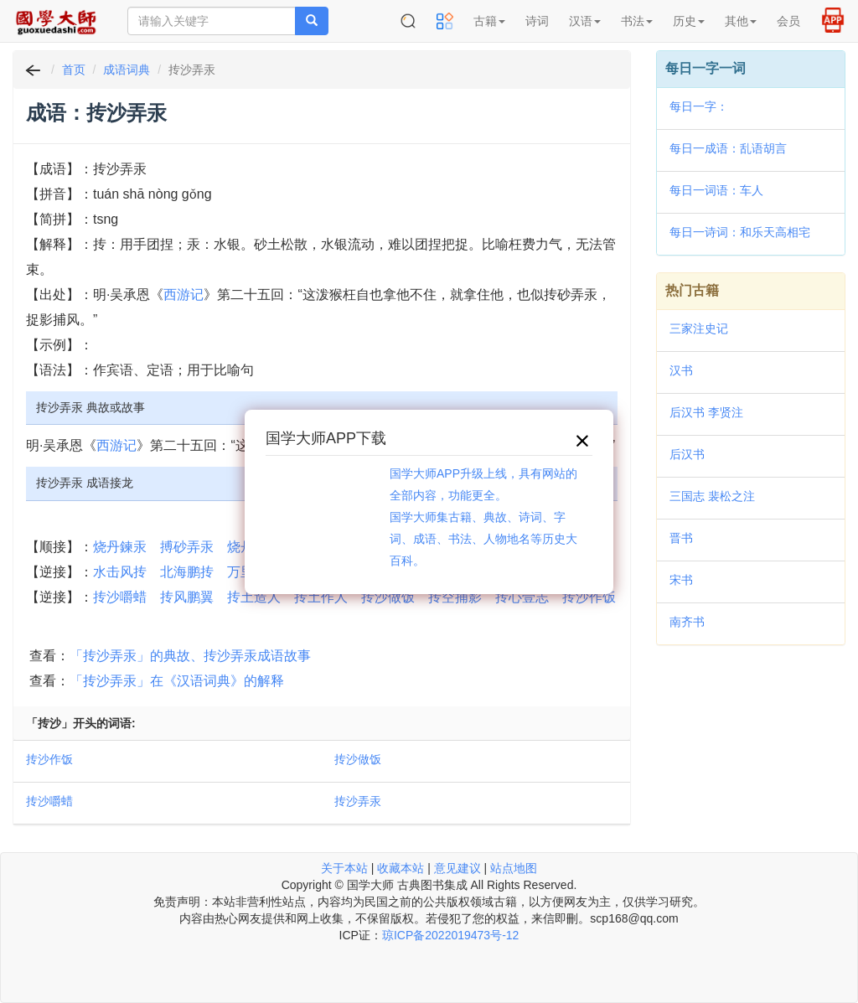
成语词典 (126, 69)
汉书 (681, 370)
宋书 (681, 580)
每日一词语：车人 (716, 190)
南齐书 (687, 621)
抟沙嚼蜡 (120, 597)
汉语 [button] (585, 21)
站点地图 (513, 868)
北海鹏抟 (187, 572)
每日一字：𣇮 (698, 106)
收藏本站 (400, 868)
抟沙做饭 (388, 597)
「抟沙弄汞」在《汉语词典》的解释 (177, 681)
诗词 (537, 21)
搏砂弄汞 (187, 547)
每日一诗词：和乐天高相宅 (739, 232)
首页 (73, 69)
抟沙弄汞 (357, 801)
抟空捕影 (455, 597)
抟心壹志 (522, 597)
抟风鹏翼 (187, 597)
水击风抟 (120, 572)
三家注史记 (698, 328)
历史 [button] (689, 21)
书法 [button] (637, 21)
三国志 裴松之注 (712, 496)
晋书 (681, 538)
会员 (788, 21)
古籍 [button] (489, 21)
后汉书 (687, 454)
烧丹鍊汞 (120, 547)
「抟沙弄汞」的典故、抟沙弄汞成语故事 (190, 656)
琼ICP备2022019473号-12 (450, 935)
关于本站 (344, 868)
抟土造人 (254, 597)
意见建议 (457, 868)
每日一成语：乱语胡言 (728, 148)
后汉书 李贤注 (706, 412)
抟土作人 (321, 597)
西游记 (183, 294)
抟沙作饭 (589, 597)
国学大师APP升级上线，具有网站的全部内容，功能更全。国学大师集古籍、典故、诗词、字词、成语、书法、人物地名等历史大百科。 (483, 517)
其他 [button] (741, 21)
